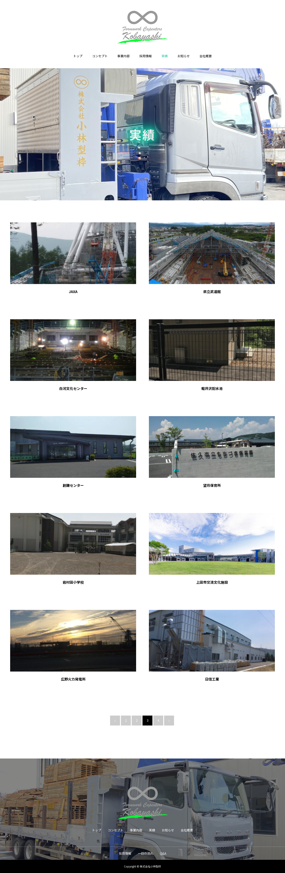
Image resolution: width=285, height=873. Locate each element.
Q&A (163, 853)
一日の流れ (145, 853)
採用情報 (145, 56)
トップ (77, 56)
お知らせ (183, 56)
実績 (164, 56)
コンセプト (100, 56)
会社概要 (205, 56)
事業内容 (123, 56)
